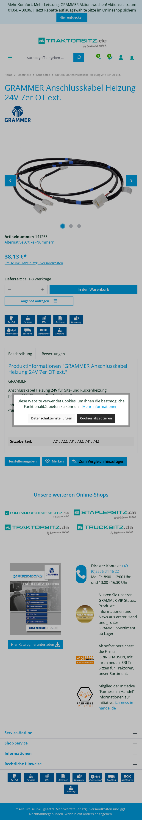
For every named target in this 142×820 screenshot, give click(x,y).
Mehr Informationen (99, 406)
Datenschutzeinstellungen (51, 418)
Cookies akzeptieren (96, 418)
